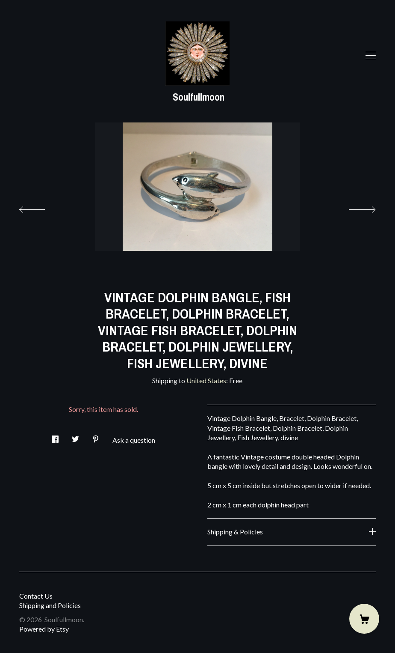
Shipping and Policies (50, 605)
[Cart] (364, 619)
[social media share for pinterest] (95, 436)
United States (206, 380)
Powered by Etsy (44, 629)
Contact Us (36, 596)
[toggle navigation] (371, 55)
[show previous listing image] (40, 207)
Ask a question (133, 440)
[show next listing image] (354, 207)
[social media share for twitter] (75, 436)
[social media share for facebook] (55, 436)
